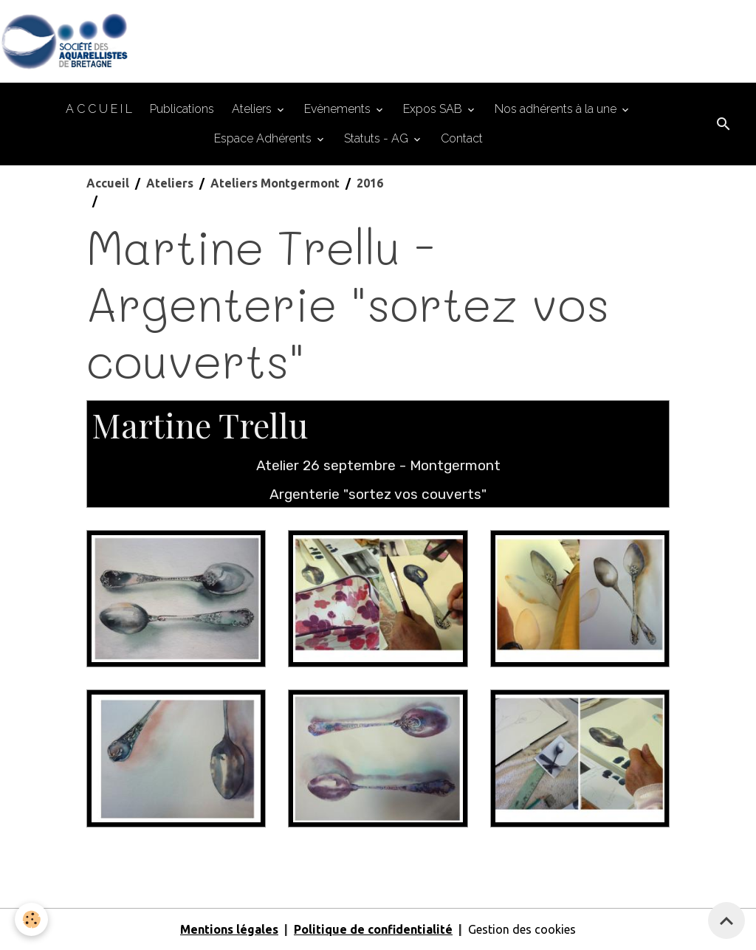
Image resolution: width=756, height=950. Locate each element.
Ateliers (253, 109)
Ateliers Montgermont (275, 183)
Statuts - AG (377, 138)
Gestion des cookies (522, 929)
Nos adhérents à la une (557, 109)
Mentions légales (229, 929)
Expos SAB (434, 109)
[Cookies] (31, 919)
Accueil (107, 183)
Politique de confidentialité (373, 929)
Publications (182, 109)
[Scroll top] (726, 920)
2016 (370, 183)
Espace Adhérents (264, 138)
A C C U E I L (99, 109)
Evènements (339, 109)
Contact (462, 138)
